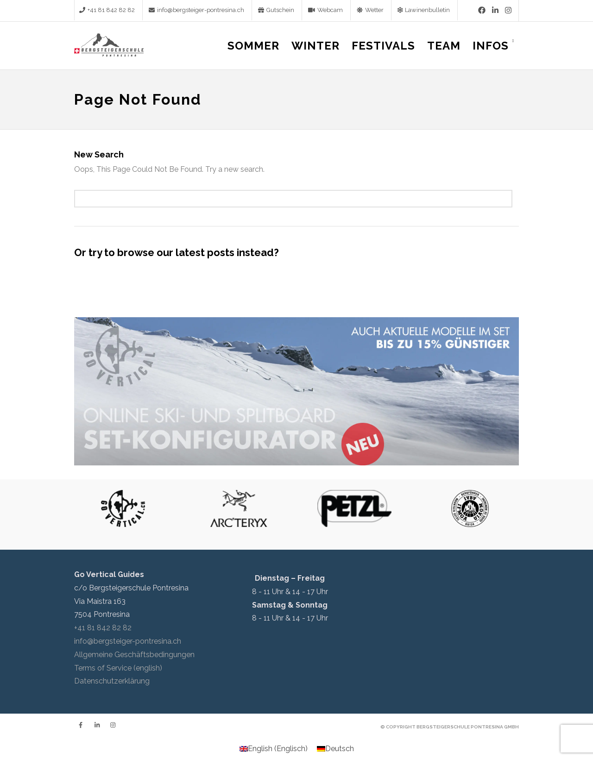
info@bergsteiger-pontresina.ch (127, 641)
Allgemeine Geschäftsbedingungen (134, 654)
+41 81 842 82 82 (103, 627)
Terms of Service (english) (118, 668)
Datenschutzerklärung (112, 681)
